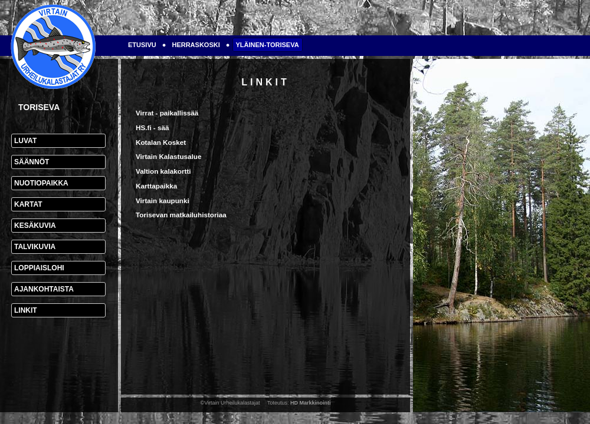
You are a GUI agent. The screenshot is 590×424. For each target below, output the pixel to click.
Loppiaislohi (39, 268)
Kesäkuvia (35, 225)
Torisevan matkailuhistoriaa (181, 214)
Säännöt (31, 162)
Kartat (28, 204)
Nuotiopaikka (41, 183)
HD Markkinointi (310, 403)
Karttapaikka (156, 186)
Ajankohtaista (44, 289)
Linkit (25, 310)
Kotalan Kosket (161, 142)
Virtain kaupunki (162, 200)
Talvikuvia (34, 247)
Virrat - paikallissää (167, 113)
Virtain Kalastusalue (169, 156)
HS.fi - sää (152, 127)
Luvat (25, 141)
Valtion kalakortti (163, 171)
